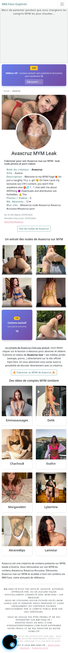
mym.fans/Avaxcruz (13, 221)
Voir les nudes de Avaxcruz (34, 228)
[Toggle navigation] (62, 4)
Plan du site (40, 648)
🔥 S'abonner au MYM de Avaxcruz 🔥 (34, 372)
